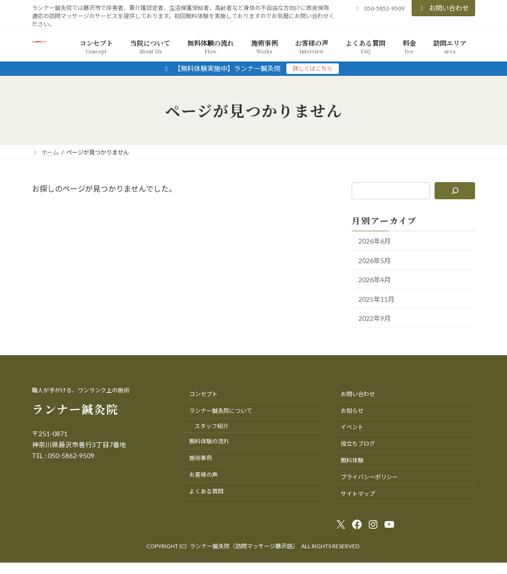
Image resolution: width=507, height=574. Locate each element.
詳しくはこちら (313, 68)
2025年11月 (376, 299)
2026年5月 (374, 260)
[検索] (455, 190)
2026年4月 (374, 280)
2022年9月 (374, 319)
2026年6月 (374, 241)
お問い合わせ (443, 8)
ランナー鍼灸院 (75, 408)
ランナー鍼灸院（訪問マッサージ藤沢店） (244, 546)
